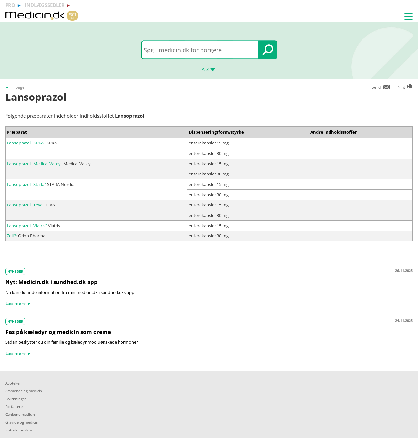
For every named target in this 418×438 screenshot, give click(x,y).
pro (10, 5)
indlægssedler (45, 5)
